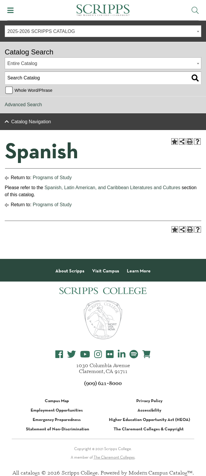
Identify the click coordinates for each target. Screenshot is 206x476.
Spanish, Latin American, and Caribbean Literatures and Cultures (112, 187)
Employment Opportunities (57, 410)
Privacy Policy (149, 400)
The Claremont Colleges (114, 457)
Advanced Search (23, 104)
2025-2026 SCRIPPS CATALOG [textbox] (41, 31)
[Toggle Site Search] (195, 10)
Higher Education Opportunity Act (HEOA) (149, 419)
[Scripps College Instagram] (98, 354)
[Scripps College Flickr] (110, 354)
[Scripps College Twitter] (71, 354)
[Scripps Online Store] (146, 354)
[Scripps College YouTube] (85, 354)
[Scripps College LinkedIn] (121, 354)
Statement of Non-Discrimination (57, 429)
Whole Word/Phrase (33, 90)
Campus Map (57, 400)
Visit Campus (105, 271)
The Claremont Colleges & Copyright (149, 429)
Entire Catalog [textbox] (22, 63)
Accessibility (149, 410)
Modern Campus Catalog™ (160, 472)
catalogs (30, 472)
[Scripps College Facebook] (59, 354)
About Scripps (69, 271)
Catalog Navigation (31, 121)
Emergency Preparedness (57, 419)
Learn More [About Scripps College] (139, 271)
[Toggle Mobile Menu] (10, 10)
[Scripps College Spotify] (133, 354)
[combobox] (103, 31)
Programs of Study (52, 177)
